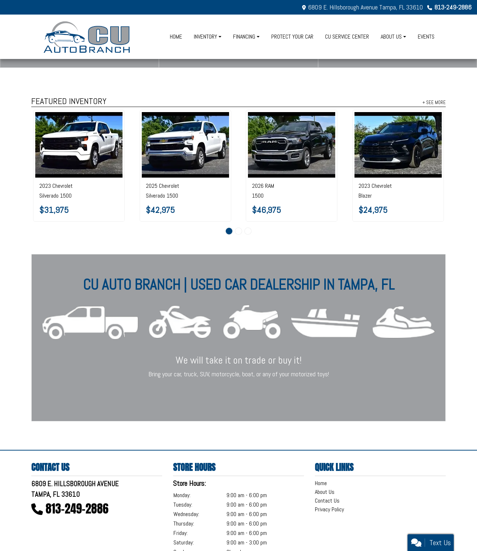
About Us (324, 492)
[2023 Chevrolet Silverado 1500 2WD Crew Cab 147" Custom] (78, 144)
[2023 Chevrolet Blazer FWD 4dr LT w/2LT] (398, 144)
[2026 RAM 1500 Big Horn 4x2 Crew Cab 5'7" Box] (291, 144)
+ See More (434, 102)
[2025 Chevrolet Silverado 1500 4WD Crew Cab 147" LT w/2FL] (185, 144)
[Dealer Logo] (87, 36)
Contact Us (327, 500)
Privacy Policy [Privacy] (329, 509)
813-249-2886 (453, 7)
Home (321, 483)
